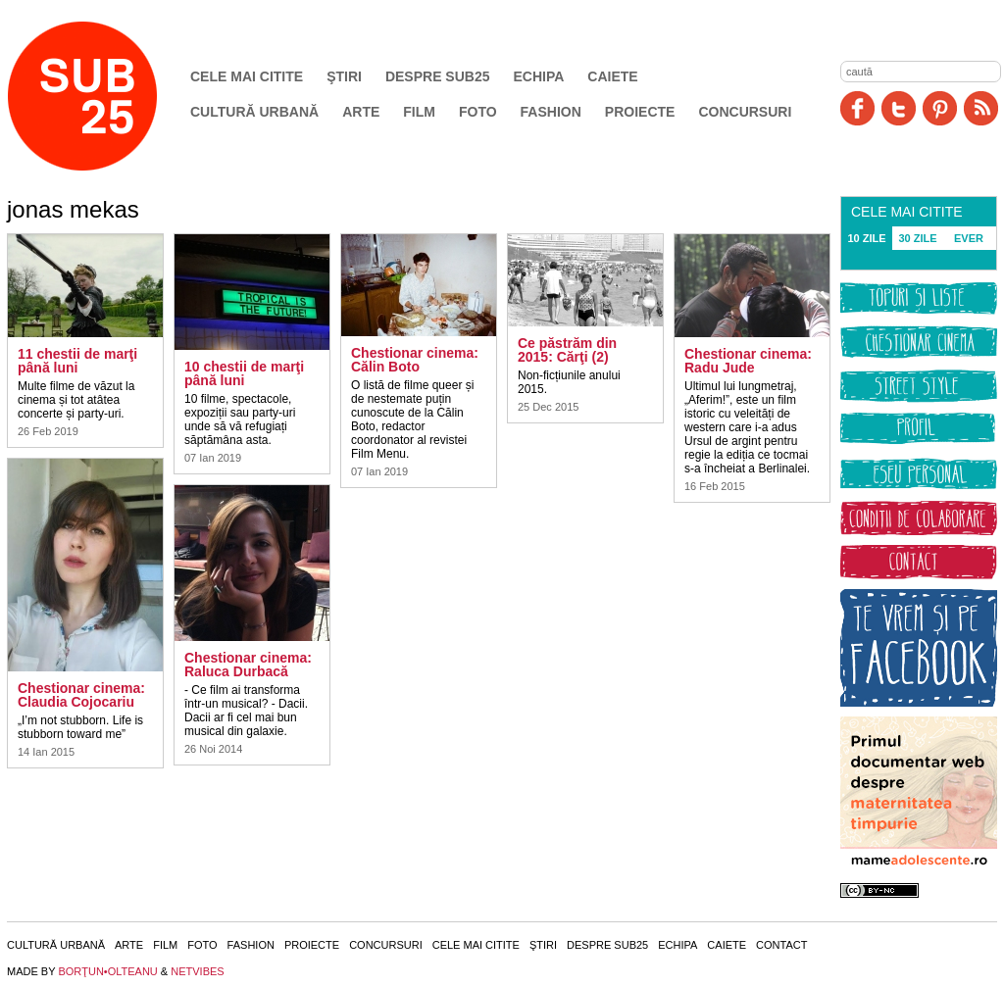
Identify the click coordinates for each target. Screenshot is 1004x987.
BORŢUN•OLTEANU (107, 971)
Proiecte (640, 112)
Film (419, 112)
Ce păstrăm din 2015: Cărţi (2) (567, 350)
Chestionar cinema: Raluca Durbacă (248, 664)
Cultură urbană (254, 112)
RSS (981, 108)
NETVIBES (197, 971)
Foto (478, 112)
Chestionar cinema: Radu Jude (748, 360)
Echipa (539, 76)
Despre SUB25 (437, 76)
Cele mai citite (246, 76)
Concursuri (744, 112)
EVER (968, 238)
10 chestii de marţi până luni (244, 373)
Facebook (857, 108)
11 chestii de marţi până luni (77, 360)
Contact (781, 945)
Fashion (551, 112)
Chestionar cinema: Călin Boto (414, 359)
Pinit (940, 108)
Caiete (612, 76)
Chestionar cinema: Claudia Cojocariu (81, 695)
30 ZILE (917, 238)
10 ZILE (866, 238)
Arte (360, 112)
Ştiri (344, 76)
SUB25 (105, 96)
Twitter (898, 108)
